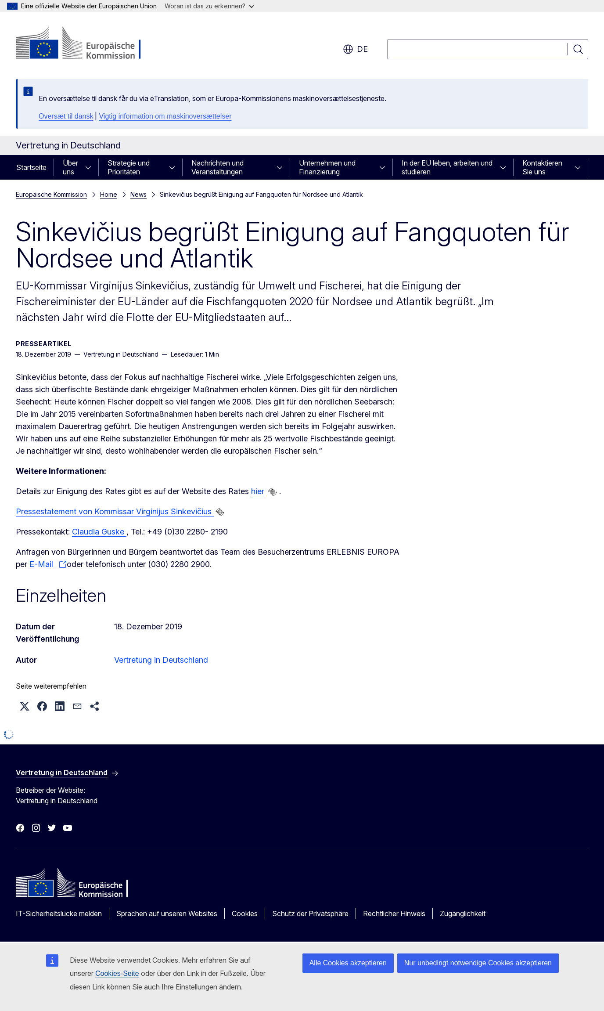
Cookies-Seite (117, 973)
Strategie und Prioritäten (129, 167)
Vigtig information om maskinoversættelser (165, 116)
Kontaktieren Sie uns (542, 167)
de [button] (355, 49)
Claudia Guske (99, 531)
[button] (25, 706)
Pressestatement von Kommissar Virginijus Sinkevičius (115, 511)
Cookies (245, 913)
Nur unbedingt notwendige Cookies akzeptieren (478, 963)
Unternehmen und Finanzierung (327, 167)
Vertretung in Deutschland (161, 659)
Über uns (70, 167)
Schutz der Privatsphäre (310, 913)
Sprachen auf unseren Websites (166, 913)
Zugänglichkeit (462, 913)
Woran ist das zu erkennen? (209, 6)
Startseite (31, 167)
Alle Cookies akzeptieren (348, 963)
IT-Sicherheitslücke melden (59, 913)
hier (258, 491)
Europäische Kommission (51, 194)
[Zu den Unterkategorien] (90, 167)
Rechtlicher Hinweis (394, 913)
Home (108, 194)
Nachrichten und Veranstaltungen (217, 167)
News (138, 194)
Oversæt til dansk (66, 116)
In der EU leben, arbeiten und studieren (447, 167)
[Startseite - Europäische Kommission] (87, 43)
